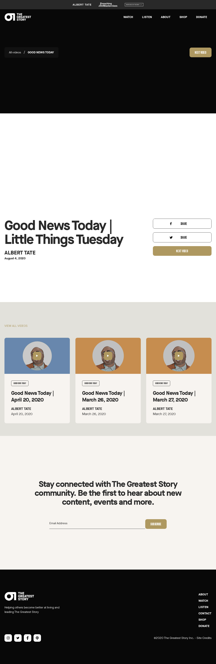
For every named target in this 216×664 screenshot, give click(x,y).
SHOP (202, 620)
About (166, 17)
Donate (201, 17)
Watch (128, 17)
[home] (17, 17)
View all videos (16, 328)
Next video (200, 52)
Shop (183, 17)
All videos (15, 52)
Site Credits (204, 638)
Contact (205, 613)
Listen (147, 17)
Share (184, 226)
